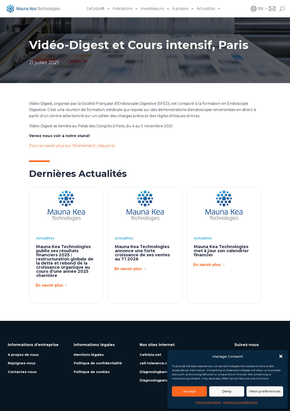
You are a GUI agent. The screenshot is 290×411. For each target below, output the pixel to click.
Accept (189, 391)
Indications (122, 8)
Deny (226, 391)
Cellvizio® (95, 8)
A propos (180, 8)
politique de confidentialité (240, 402)
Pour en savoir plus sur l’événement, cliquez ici (72, 145)
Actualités (206, 8)
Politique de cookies (208, 402)
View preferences (265, 391)
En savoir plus (49, 285)
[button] (281, 356)
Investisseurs (152, 8)
